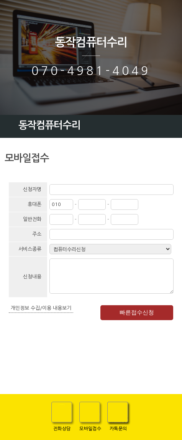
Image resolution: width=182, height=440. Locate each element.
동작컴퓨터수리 (91, 42)
